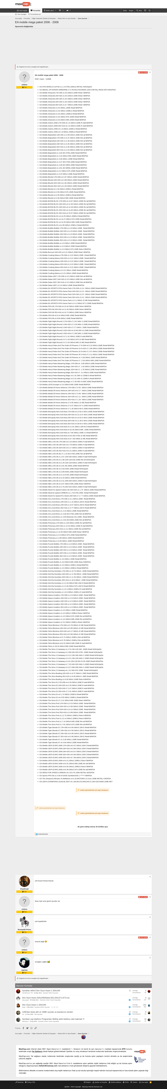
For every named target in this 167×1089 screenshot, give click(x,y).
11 (57, 1007)
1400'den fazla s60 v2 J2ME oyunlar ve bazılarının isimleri (47, 1012)
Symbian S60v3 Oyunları (50, 993)
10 (54, 1007)
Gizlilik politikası (116, 1082)
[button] (55, 10)
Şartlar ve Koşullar (101, 1082)
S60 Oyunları (38, 1014)
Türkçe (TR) (30, 1082)
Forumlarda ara (35, 14)
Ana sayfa (23, 10)
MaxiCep (19, 1082)
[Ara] (139, 10)
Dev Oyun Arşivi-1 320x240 (34, 1005)
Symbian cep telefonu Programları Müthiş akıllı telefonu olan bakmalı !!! (53, 1019)
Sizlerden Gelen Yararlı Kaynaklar (50, 1000)
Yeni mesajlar (21, 14)
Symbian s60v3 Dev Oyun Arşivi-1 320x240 (41, 991)
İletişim (88, 1082)
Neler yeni (50, 10)
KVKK (127, 1082)
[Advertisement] (83, 46)
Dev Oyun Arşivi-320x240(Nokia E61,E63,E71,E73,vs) (45, 998)
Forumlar (36, 10)
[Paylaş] (150, 72)
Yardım (135, 1082)
